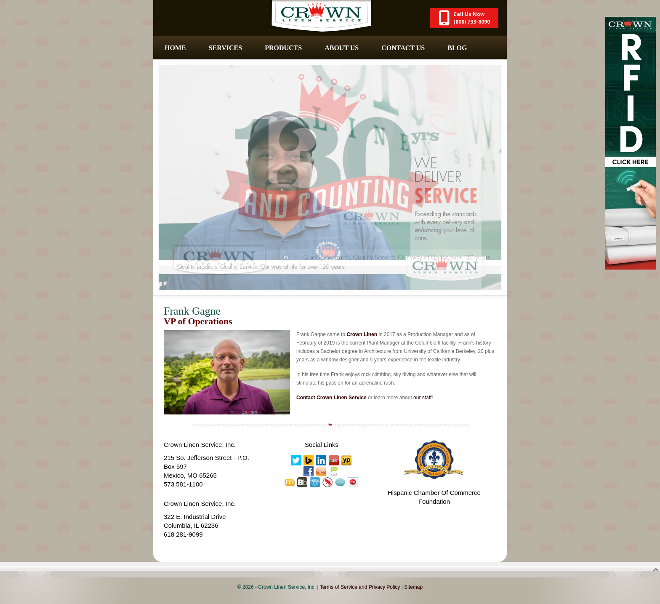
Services (225, 47)
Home (175, 47)
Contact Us (403, 47)
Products (283, 47)
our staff (422, 398)
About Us (342, 47)
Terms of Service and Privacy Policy (360, 587)
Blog (457, 47)
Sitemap (413, 587)
